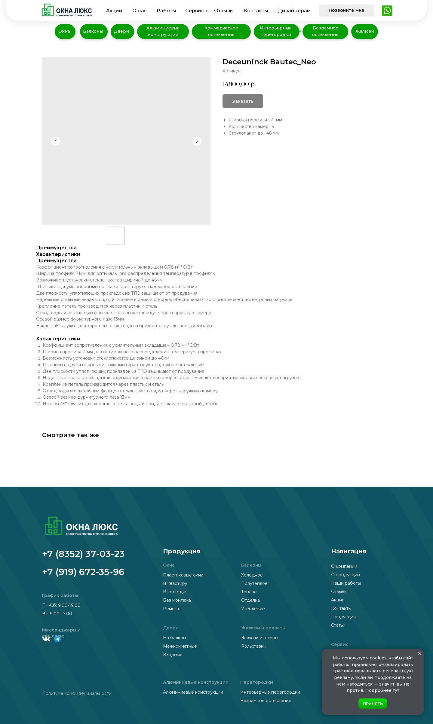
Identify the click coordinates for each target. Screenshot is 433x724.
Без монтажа (177, 600)
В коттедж (174, 592)
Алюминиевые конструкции (193, 692)
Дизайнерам (294, 11)
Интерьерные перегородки (270, 692)
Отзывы (224, 11)
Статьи (338, 625)
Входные (173, 654)
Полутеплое (254, 583)
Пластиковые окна (183, 575)
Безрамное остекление (265, 700)
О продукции (345, 574)
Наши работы (346, 583)
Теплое (249, 592)
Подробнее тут (382, 690)
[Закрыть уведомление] (419, 653)
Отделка (250, 600)
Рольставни (253, 646)
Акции (114, 11)
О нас (139, 11)
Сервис (194, 11)
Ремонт (171, 608)
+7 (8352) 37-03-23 (83, 553)
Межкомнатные (180, 646)
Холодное (252, 575)
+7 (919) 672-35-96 (83, 571)
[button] (346, 11)
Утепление (253, 608)
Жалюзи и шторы (259, 637)
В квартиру (175, 583)
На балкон (174, 637)
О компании (344, 566)
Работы (166, 11)
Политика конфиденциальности (77, 693)
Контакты (256, 11)
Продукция (343, 616)
